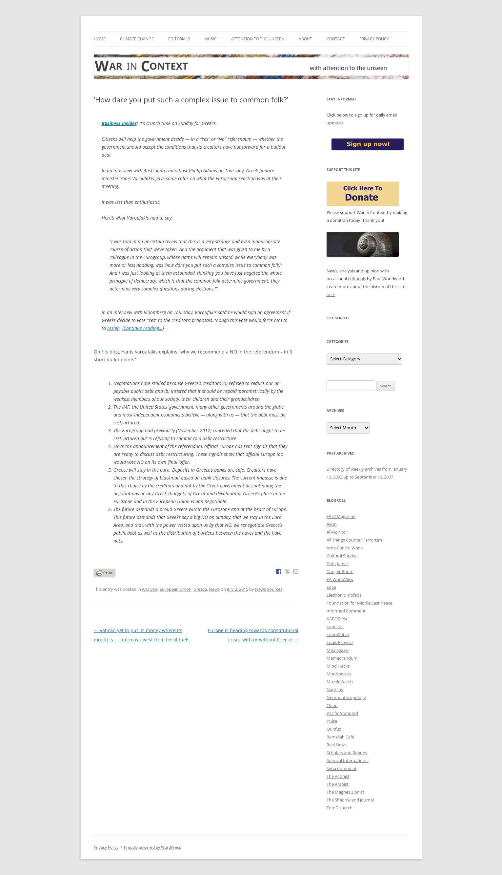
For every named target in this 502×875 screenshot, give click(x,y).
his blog (110, 352)
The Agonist (338, 776)
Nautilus (335, 690)
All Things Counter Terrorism (354, 540)
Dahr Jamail (338, 563)
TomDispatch (339, 808)
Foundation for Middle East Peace (359, 603)
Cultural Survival (342, 556)
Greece (200, 589)
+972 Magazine (341, 516)
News (214, 589)
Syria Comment (342, 768)
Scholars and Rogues (347, 753)
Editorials (179, 39)
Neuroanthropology (346, 697)
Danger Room (340, 571)
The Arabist (338, 784)
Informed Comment (346, 611)
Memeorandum (342, 658)
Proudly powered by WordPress (152, 847)
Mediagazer (338, 650)
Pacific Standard (342, 713)
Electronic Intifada (344, 595)
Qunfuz (334, 729)
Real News (337, 745)
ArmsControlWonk (345, 548)
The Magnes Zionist (345, 792)
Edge (331, 587)
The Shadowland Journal (350, 800)
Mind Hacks (338, 666)
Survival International (348, 760)
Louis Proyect (340, 642)
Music (210, 39)
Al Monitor (337, 532)
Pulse (332, 721)
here (331, 294)
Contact (336, 39)
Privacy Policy (374, 39)
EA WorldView (340, 579)
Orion (332, 705)
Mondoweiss (339, 674)
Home (100, 39)
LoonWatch (338, 634)
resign (113, 328)
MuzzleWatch (340, 682)
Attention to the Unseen (257, 39)
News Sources (268, 589)
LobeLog (335, 627)
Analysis (150, 589)
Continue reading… (143, 328)
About (305, 39)
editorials (357, 279)
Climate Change (137, 39)
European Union (175, 589)
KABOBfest (337, 619)
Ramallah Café (340, 737)
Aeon (332, 524)
